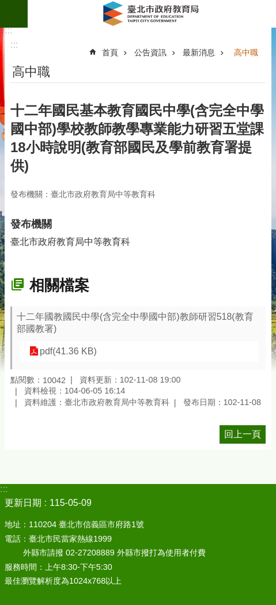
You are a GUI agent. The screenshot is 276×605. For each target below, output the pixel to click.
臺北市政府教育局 (152, 14)
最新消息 (199, 52)
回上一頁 (242, 434)
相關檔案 (59, 285)
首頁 (110, 52)
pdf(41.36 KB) (68, 351)
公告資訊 (150, 52)
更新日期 (23, 503)
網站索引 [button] (14, 14)
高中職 (246, 52)
